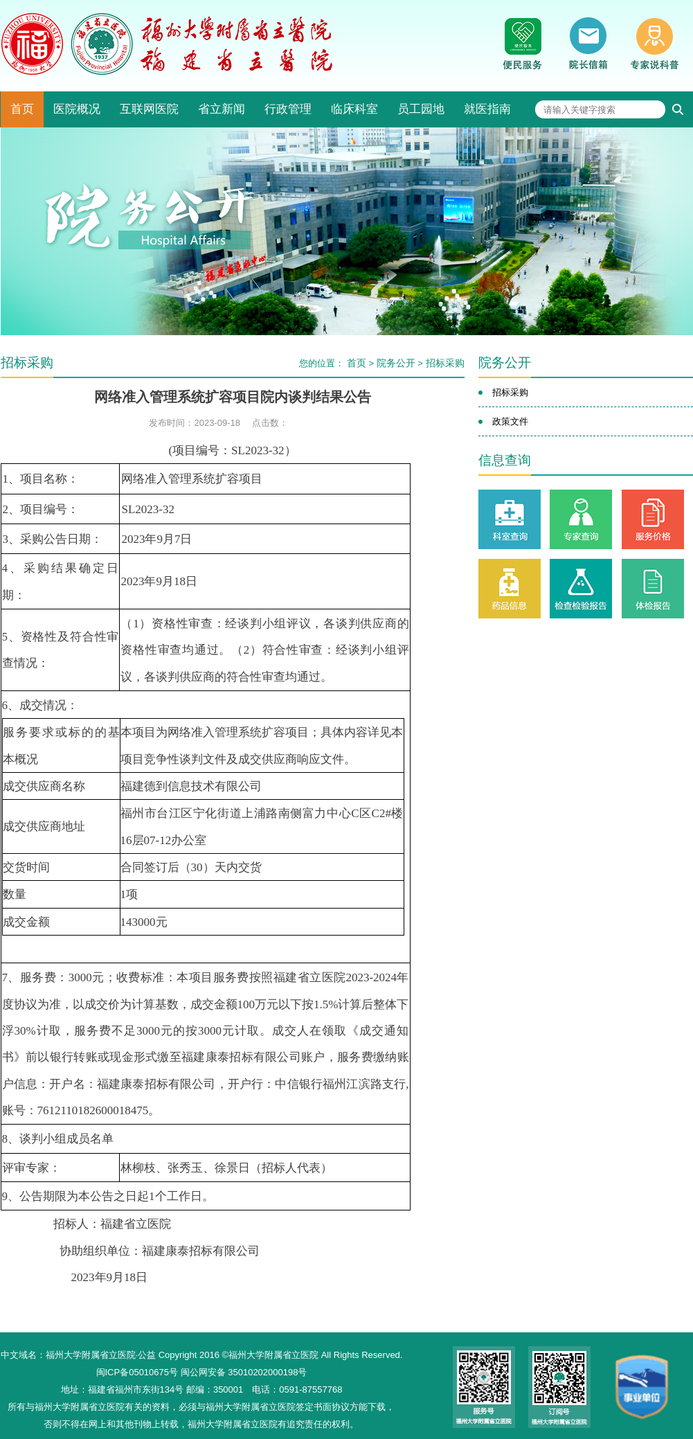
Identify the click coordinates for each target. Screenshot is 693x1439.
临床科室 (354, 109)
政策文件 (510, 421)
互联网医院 (149, 109)
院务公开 (396, 362)
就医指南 (487, 109)
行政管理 (288, 109)
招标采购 (445, 362)
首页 (22, 109)
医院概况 (76, 109)
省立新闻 (221, 109)
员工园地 (420, 109)
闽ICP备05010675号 (137, 1372)
